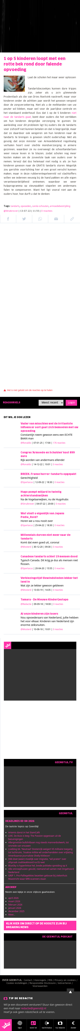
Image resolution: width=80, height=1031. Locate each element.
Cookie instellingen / (18, 983)
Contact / (29, 980)
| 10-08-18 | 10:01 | (47, 629)
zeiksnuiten (38, 625)
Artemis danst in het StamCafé (24, 832)
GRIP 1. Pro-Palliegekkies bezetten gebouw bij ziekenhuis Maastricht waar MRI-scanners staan (37, 877)
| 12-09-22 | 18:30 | (49, 482)
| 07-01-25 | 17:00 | (48, 442)
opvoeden (26, 206)
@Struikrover (11, 211)
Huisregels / (41, 980)
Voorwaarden (40, 986)
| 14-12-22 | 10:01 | (47, 464)
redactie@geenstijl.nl (33, 1008)
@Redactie (26, 604)
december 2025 (16, 911)
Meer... (11, 914)
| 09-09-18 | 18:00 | (47, 604)
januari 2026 (14, 908)
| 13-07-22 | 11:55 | (35, 211)
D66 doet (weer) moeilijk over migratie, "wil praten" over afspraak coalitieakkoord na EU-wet (37, 860)
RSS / (52, 980)
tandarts (15, 206)
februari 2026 (15, 904)
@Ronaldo (26, 442)
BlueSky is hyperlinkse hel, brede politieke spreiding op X (37, 865)
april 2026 (13, 898)
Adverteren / (66, 983)
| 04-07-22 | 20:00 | (50, 503)
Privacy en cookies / (66, 980)
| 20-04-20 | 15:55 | (49, 568)
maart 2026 (14, 901)
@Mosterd (26, 546)
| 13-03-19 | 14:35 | (47, 589)
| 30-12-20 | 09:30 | (47, 546)
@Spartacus (27, 482)
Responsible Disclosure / (44, 983)
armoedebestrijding (60, 206)
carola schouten (40, 206)
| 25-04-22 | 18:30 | (49, 525)
